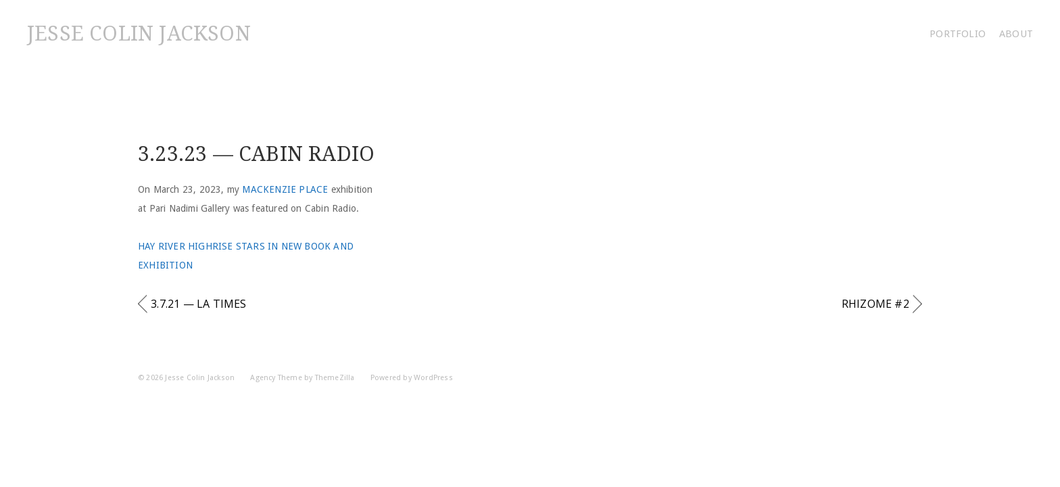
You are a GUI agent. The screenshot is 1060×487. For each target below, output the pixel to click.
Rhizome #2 (875, 303)
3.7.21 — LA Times (198, 303)
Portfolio (958, 34)
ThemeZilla (335, 377)
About (1016, 34)
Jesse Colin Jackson (139, 33)
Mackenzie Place (285, 189)
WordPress (433, 377)
